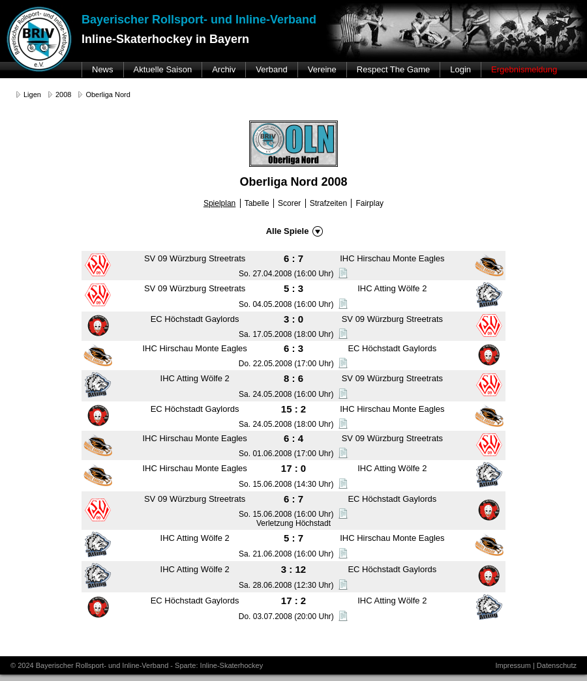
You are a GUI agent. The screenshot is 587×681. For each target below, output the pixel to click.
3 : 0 (293, 319)
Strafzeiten (328, 203)
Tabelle (257, 203)
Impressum (512, 665)
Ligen (32, 94)
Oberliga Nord (107, 94)
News (102, 69)
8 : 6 (293, 378)
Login (460, 69)
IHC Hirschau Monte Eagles (392, 258)
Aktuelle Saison (163, 69)
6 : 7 (293, 258)
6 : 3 (293, 348)
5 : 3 (293, 288)
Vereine (322, 69)
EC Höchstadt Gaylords (195, 319)
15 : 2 (293, 408)
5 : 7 (293, 537)
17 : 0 (293, 468)
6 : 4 (293, 438)
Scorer (289, 203)
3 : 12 (293, 569)
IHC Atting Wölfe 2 (392, 288)
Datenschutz (557, 665)
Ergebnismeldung (524, 69)
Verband (271, 69)
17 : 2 (293, 600)
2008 (63, 94)
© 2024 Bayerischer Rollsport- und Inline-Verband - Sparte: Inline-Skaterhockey (136, 665)
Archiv (223, 69)
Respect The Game (393, 69)
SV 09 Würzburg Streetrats (194, 258)
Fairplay (369, 203)
